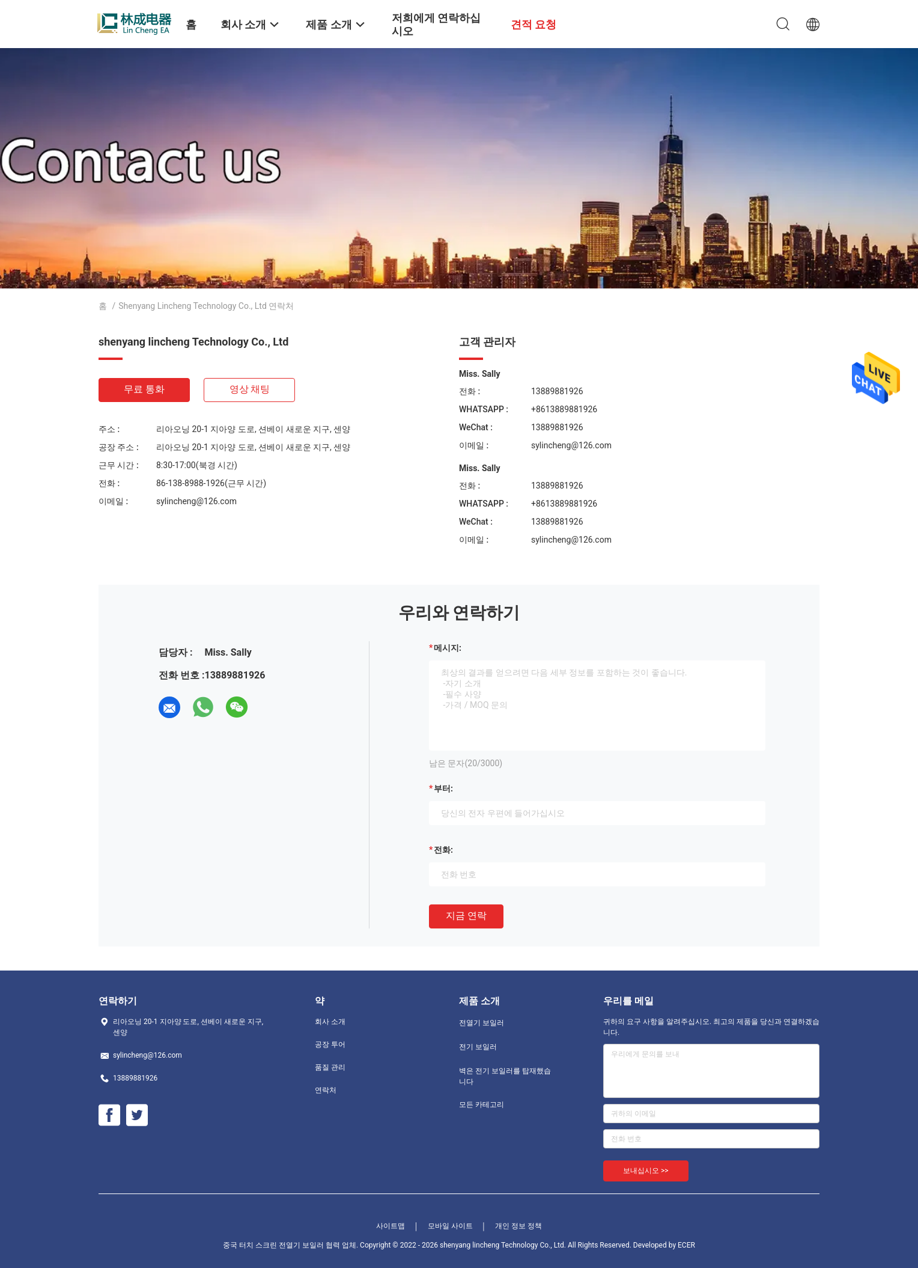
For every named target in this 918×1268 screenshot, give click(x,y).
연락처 (325, 1090)
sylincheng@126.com (196, 501)
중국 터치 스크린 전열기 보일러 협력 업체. (291, 1245)
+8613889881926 (564, 409)
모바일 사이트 (450, 1226)
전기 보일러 (478, 1047)
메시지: (447, 648)
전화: (443, 850)
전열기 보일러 (481, 1023)
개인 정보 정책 (518, 1226)
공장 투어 (330, 1044)
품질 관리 (330, 1067)
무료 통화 (144, 389)
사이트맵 (390, 1226)
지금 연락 (466, 915)
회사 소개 (330, 1021)
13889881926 (557, 391)
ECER (686, 1245)
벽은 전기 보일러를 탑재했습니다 (505, 1076)
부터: (443, 788)
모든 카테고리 (481, 1104)
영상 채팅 (250, 389)
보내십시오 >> (646, 1170)
